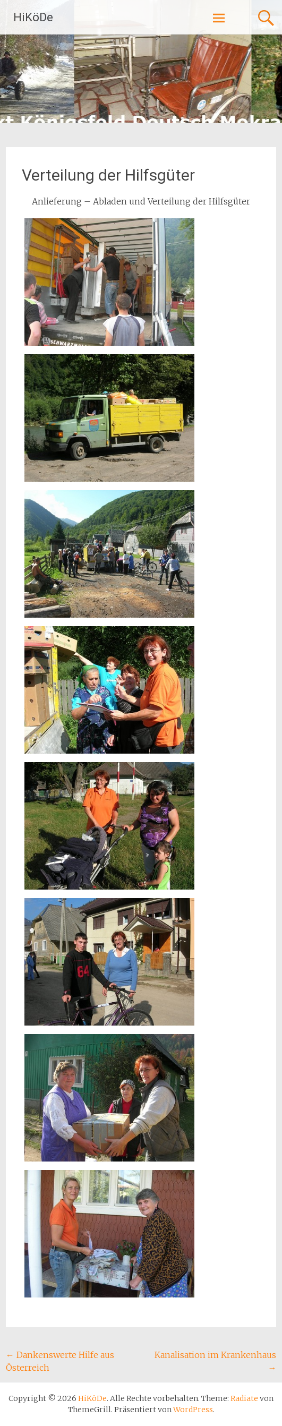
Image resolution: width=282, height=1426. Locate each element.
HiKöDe (33, 17)
